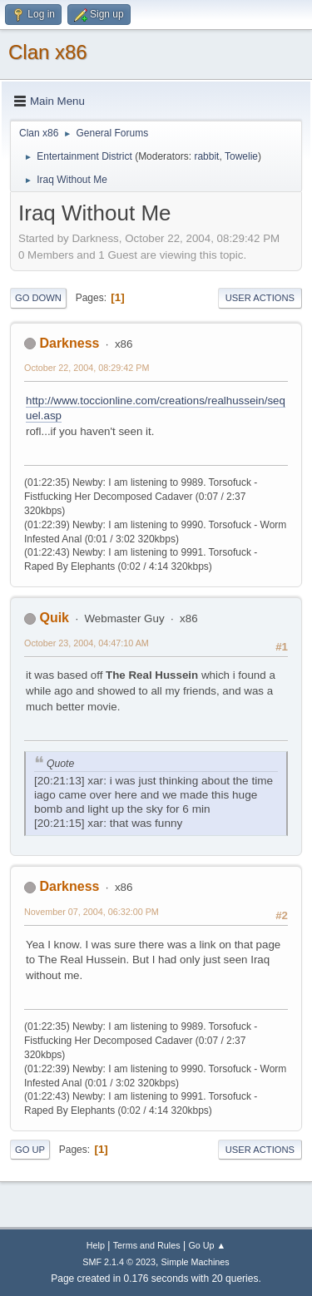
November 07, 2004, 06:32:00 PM (91, 912)
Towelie (241, 156)
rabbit (206, 156)
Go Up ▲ (206, 1245)
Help (96, 1245)
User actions (260, 298)
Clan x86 (47, 52)
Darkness (69, 343)
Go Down (38, 298)
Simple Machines (195, 1262)
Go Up (30, 1150)
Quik (54, 618)
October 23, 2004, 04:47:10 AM (86, 643)
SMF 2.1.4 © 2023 (119, 1262)
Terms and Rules (147, 1245)
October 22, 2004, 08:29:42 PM (86, 368)
